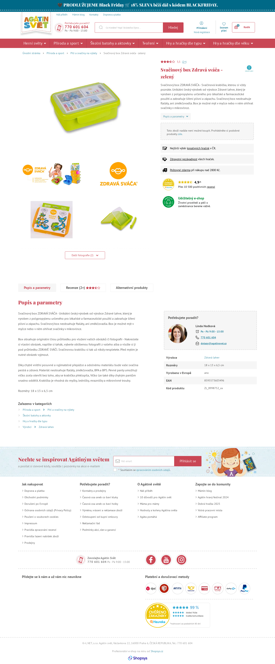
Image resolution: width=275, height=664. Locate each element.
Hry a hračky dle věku (233, 43)
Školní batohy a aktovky (112, 43)
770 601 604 (76, 27)
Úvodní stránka (31, 53)
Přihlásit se (188, 461)
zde (180, 134)
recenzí (211, 187)
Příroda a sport (68, 43)
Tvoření (150, 43)
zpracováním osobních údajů (153, 470)
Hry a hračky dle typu (185, 43)
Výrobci (27, 427)
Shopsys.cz (157, 651)
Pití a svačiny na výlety (83, 53)
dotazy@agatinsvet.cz (213, 343)
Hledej (173, 27)
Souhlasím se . (144, 470)
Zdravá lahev (46, 427)
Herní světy (34, 43)
